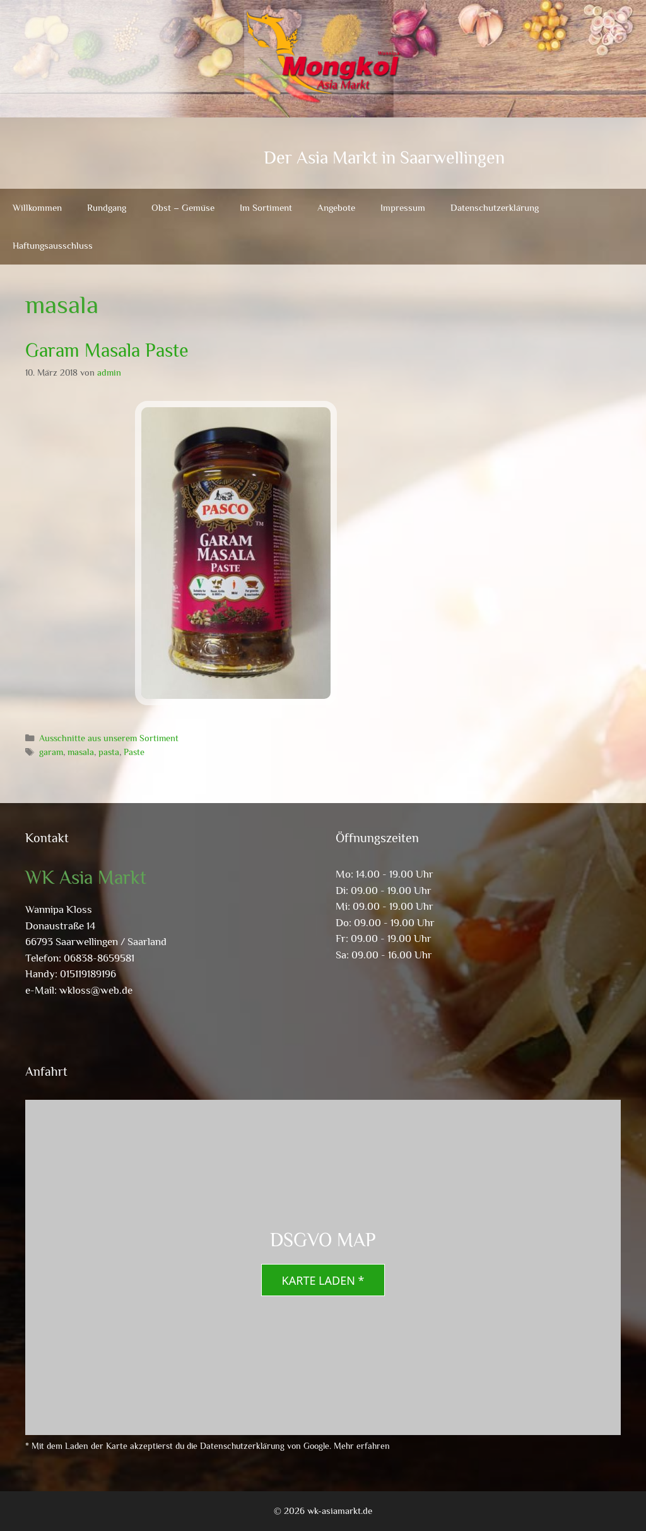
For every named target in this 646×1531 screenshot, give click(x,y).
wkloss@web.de (95, 990)
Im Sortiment (266, 207)
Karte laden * (323, 1280)
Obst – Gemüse (182, 207)
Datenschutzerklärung (494, 207)
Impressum (402, 207)
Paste (134, 752)
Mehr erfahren (362, 1446)
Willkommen (37, 207)
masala (81, 752)
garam (51, 752)
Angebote (336, 207)
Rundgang (106, 207)
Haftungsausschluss (53, 245)
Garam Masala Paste (107, 350)
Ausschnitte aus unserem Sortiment (109, 738)
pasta (108, 752)
